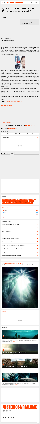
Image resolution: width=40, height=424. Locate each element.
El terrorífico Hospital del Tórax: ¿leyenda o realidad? (15, 366)
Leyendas (32, 199)
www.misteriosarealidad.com (6, 105)
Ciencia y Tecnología (5, 202)
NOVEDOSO (4, 311)
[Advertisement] (10, 26)
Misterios (12, 199)
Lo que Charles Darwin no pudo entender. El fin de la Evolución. (17, 380)
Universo (23, 202)
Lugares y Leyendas (5, 199)
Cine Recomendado (8, 6)
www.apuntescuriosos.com (6, 122)
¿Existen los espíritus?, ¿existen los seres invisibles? (13, 263)
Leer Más (14, 341)
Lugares (18, 199)
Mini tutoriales (29, 202)
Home (2, 6)
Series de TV (13, 202)
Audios (19, 202)
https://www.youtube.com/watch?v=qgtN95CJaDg (13, 101)
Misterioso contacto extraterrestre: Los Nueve (14, 338)
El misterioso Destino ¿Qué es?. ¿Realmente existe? (15, 352)
